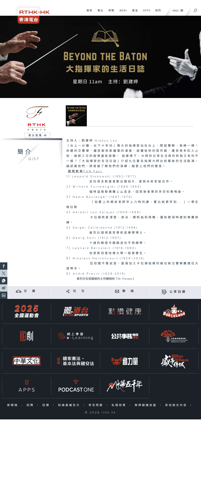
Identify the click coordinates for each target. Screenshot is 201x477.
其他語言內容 (177, 405)
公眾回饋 (177, 292)
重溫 (133, 12)
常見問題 (96, 405)
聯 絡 (128, 291)
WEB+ (122, 12)
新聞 (110, 12)
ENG (175, 10)
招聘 (31, 405)
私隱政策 (120, 405)
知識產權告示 (70, 405)
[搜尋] (195, 9)
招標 (46, 405)
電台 (99, 12)
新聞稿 (13, 405)
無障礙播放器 (146, 405)
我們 (156, 12)
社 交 (79, 291)
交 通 (30, 291)
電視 (88, 12)
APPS (145, 12)
